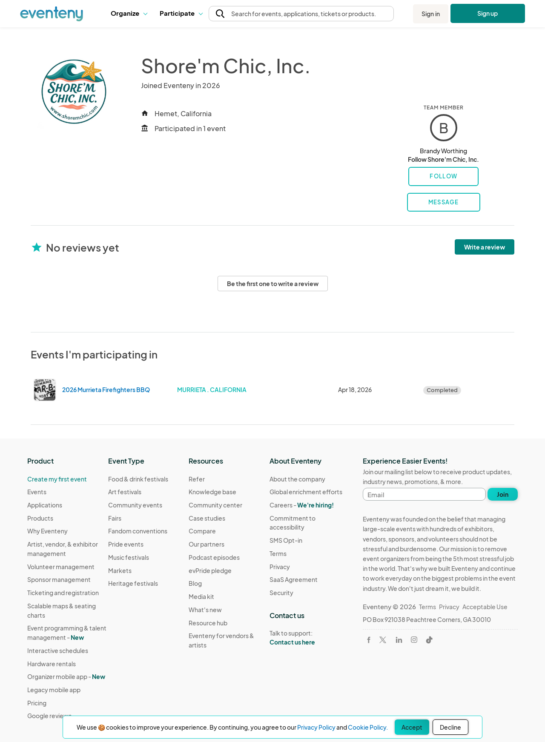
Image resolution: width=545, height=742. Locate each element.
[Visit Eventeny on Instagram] (414, 640)
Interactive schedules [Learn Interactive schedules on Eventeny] (57, 650)
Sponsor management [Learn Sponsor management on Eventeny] (59, 579)
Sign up (487, 13)
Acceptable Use (485, 606)
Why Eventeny (47, 531)
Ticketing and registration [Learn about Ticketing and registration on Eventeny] (63, 592)
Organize (129, 13)
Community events (135, 505)
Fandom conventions (137, 531)
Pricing (36, 703)
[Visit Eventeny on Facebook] (369, 640)
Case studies (207, 518)
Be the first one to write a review (272, 283)
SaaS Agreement (294, 579)
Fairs (114, 518)
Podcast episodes (214, 557)
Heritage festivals (133, 583)
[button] (128, 13)
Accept (412, 727)
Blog (195, 583)
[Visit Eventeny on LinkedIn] (399, 640)
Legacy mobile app (53, 689)
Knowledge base (212, 492)
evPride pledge (210, 570)
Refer (197, 479)
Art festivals (124, 492)
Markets (120, 570)
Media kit (201, 596)
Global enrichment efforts (306, 492)
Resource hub (208, 623)
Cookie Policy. (368, 727)
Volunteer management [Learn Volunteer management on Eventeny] (61, 566)
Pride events (125, 544)
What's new (205, 609)
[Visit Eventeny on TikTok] (429, 640)
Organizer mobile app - (66, 676)
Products (40, 518)
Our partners (206, 544)
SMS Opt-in (286, 540)
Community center (215, 505)
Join (502, 494)
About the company (297, 479)
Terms (278, 553)
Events (36, 492)
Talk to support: (310, 637)
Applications (44, 505)
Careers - (302, 505)
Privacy (280, 566)
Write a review (484, 247)
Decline (450, 727)
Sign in (431, 13)
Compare (202, 531)
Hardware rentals (51, 664)
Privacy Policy (316, 727)
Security (281, 592)
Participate (181, 13)
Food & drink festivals (138, 479)
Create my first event (57, 479)
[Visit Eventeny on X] (383, 639)
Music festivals (128, 557)
